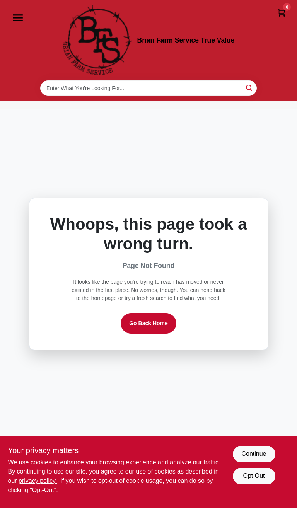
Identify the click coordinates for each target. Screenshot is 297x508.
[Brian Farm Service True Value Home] (97, 40)
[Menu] (18, 18)
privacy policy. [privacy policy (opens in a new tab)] (38, 480)
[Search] (249, 87)
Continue (253, 453)
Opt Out (254, 475)
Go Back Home (148, 323)
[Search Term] (148, 88)
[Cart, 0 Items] (281, 13)
